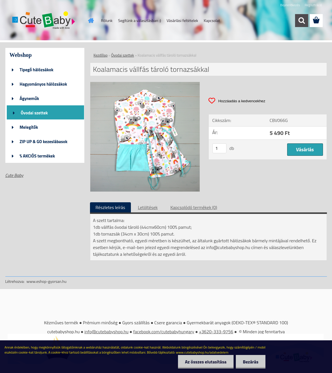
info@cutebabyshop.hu (106, 331)
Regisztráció (313, 5)
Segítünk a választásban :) (139, 20)
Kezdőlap (101, 55)
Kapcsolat (212, 20)
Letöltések (148, 207)
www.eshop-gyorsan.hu (47, 281)
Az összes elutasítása (206, 361)
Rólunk (107, 20)
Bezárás (250, 361)
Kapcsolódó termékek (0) (193, 207)
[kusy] (219, 148)
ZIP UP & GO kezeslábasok (44, 141)
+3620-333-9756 (216, 331)
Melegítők (29, 127)
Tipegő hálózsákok (37, 69)
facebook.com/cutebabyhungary (163, 331)
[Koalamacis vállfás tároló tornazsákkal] (145, 84)
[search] (301, 20)
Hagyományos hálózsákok (43, 84)
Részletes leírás (110, 207)
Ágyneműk (29, 98)
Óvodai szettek (34, 113)
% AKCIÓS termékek (37, 156)
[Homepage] (90, 20)
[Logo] (44, 21)
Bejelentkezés (290, 5)
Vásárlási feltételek (182, 20)
